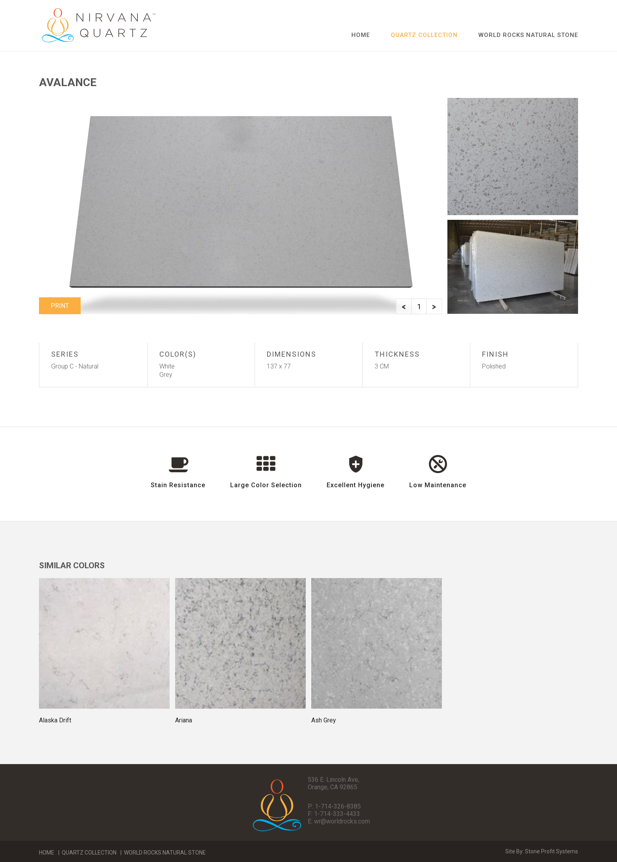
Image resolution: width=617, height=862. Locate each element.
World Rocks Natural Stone (528, 35)
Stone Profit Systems (551, 851)
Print (60, 305)
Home (360, 35)
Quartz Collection (89, 852)
